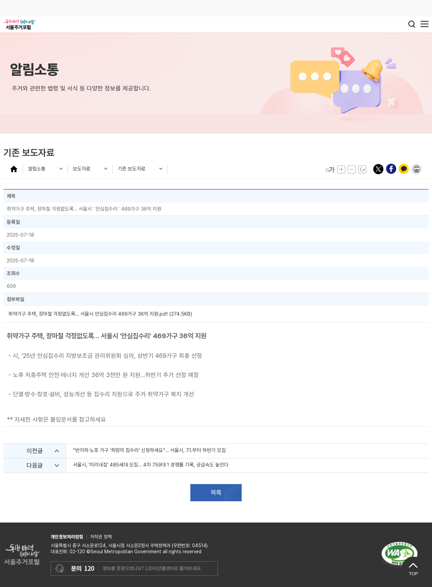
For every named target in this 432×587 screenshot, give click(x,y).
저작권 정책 (101, 536)
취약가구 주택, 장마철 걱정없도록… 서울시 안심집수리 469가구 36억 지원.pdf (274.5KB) (100, 314)
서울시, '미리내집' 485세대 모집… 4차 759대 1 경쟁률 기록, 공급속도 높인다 (150, 465)
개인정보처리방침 (67, 536)
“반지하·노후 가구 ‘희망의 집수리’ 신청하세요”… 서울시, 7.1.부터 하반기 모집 (149, 450)
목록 (216, 493)
